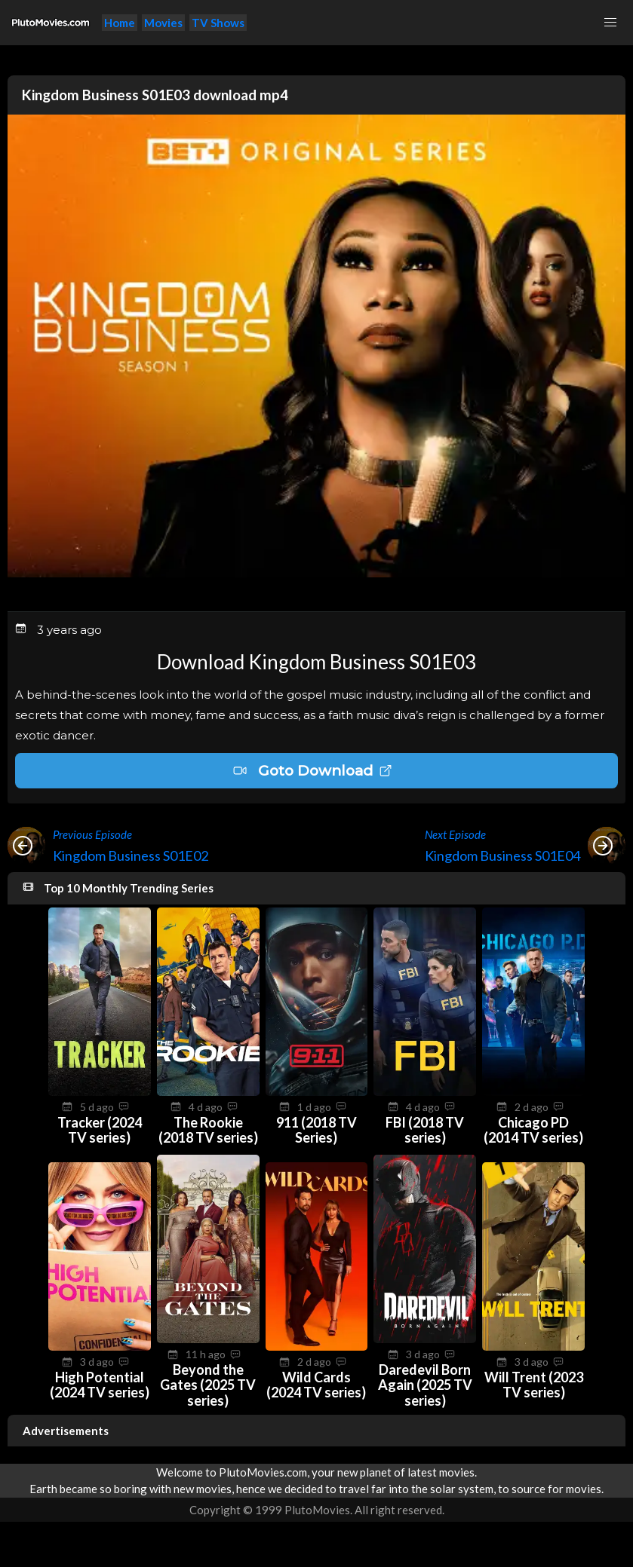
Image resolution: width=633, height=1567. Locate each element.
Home (119, 22)
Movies (163, 22)
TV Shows (218, 22)
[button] (610, 22)
